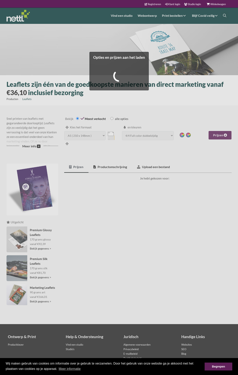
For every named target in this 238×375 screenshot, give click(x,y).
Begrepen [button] (218, 366)
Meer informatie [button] (70, 368)
